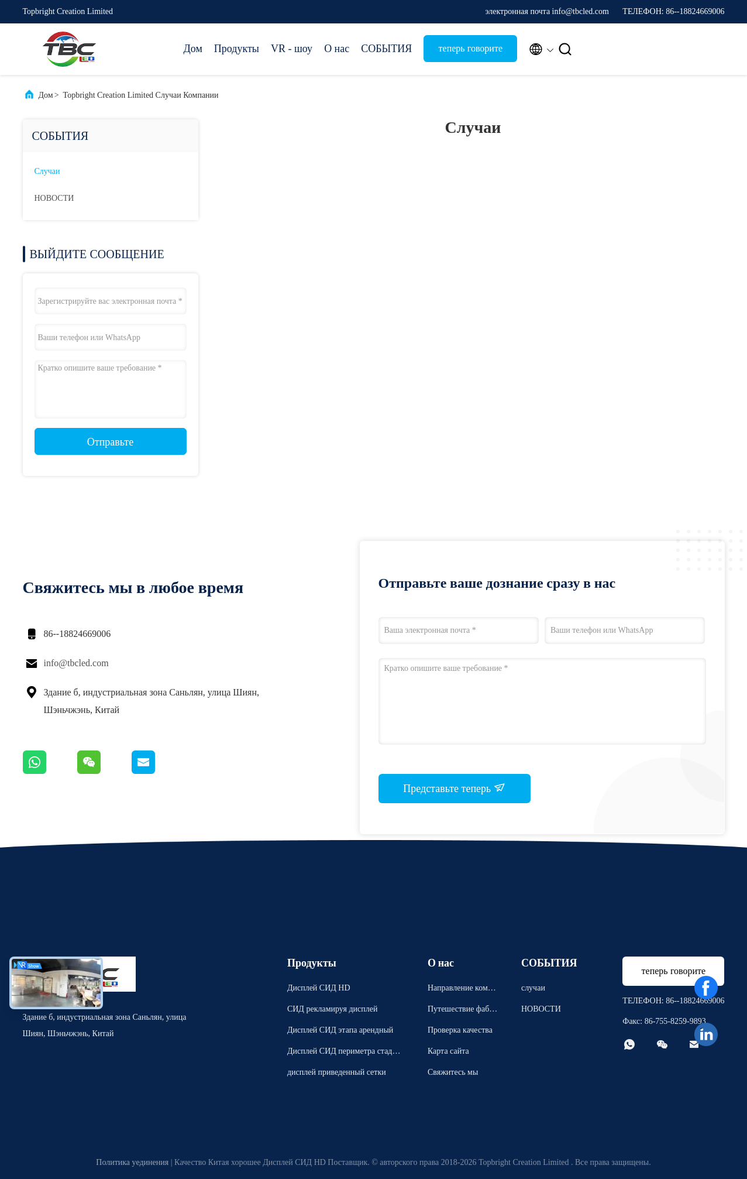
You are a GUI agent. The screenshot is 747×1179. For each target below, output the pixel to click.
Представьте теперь (454, 788)
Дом (193, 48)
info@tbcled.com (76, 663)
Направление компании (462, 989)
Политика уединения (132, 1162)
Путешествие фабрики (463, 1011)
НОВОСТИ (54, 198)
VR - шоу (291, 48)
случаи (47, 171)
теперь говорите (470, 48)
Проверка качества (460, 1030)
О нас (336, 48)
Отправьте (110, 442)
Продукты (236, 48)
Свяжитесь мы (453, 1072)
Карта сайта (448, 1051)
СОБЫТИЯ (386, 48)
